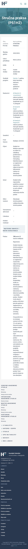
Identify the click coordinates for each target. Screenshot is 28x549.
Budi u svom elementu (6, 490)
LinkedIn (3, 532)
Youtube (3, 535)
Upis (2, 487)
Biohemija (3, 392)
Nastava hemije (4, 401)
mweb (15, 545)
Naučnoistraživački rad (6, 499)
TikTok (2, 529)
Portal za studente (5, 511)
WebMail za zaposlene (6, 508)
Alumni (2, 469)
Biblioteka (3, 475)
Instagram (3, 526)
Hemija (2, 389)
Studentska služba (5, 481)
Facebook (3, 523)
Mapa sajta (3, 517)
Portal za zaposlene (5, 505)
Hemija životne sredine (6, 394)
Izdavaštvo (3, 493)
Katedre (3, 496)
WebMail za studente (6, 514)
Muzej (2, 478)
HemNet (3, 472)
